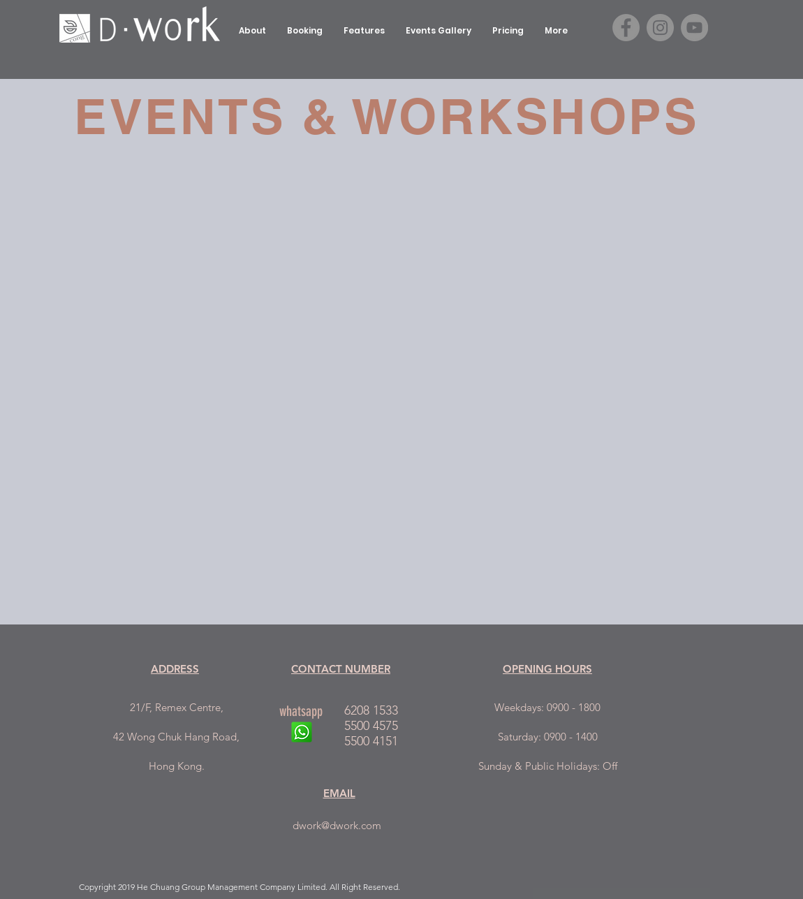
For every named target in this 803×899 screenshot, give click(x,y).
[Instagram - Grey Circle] (660, 27)
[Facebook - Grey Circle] (626, 27)
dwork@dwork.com (337, 825)
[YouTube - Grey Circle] (694, 27)
